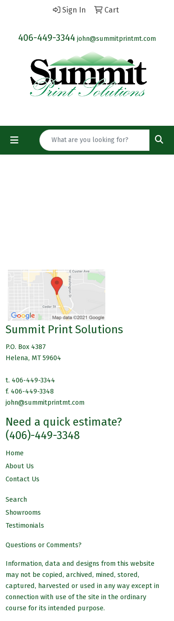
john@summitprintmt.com (116, 38)
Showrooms (23, 512)
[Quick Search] (94, 140)
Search (16, 499)
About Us (20, 466)
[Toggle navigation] (14, 140)
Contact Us (22, 479)
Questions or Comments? (44, 545)
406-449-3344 (46, 37)
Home (15, 453)
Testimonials (25, 525)
